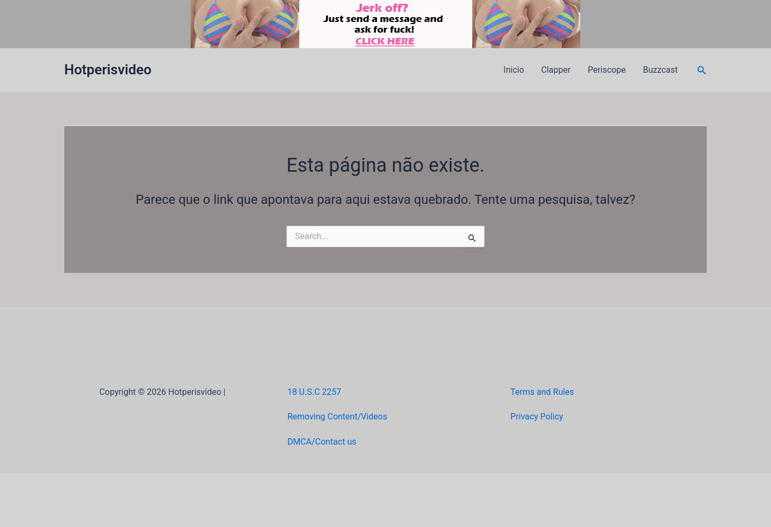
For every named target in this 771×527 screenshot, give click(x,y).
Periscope (607, 70)
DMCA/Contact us (322, 442)
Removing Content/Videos (338, 416)
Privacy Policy (536, 416)
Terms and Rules (542, 392)
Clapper (556, 70)
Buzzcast (660, 70)
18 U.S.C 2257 (315, 392)
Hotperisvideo (108, 70)
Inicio (513, 70)
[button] (702, 70)
